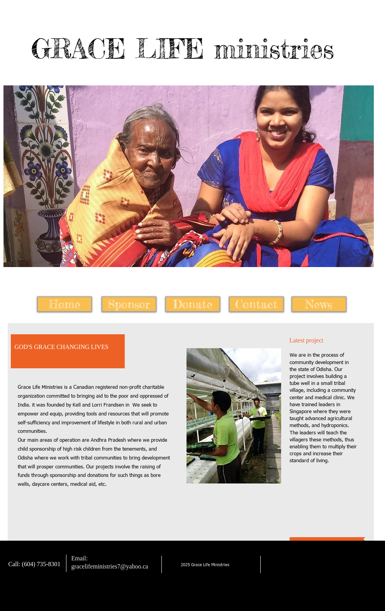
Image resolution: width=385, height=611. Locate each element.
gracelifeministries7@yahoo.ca (109, 566)
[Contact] (256, 304)
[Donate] (192, 304)
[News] (319, 304)
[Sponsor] (129, 304)
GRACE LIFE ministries (182, 48)
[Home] (64, 304)
